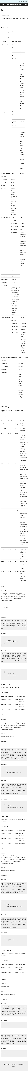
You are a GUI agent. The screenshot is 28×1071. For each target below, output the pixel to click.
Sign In (20, 1)
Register (25, 1)
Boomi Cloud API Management (11, 4)
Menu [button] (25, 4)
